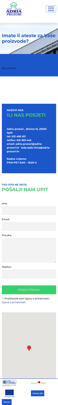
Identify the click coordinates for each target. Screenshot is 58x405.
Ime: (4, 203)
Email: (6, 219)
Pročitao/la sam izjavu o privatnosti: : (26, 300)
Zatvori (6, 402)
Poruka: (7, 235)
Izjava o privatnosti (14, 302)
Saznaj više (37, 393)
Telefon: (7, 266)
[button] (29, 348)
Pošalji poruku (29, 289)
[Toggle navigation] (51, 8)
